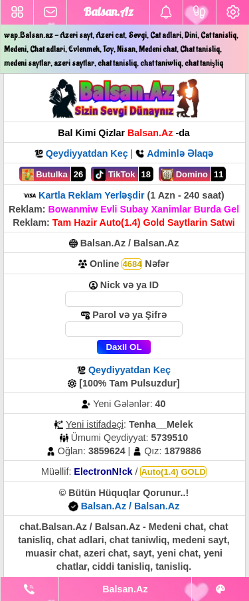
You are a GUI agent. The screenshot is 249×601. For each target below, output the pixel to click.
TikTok (114, 175)
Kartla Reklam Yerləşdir (92, 195)
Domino (184, 175)
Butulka (45, 175)
